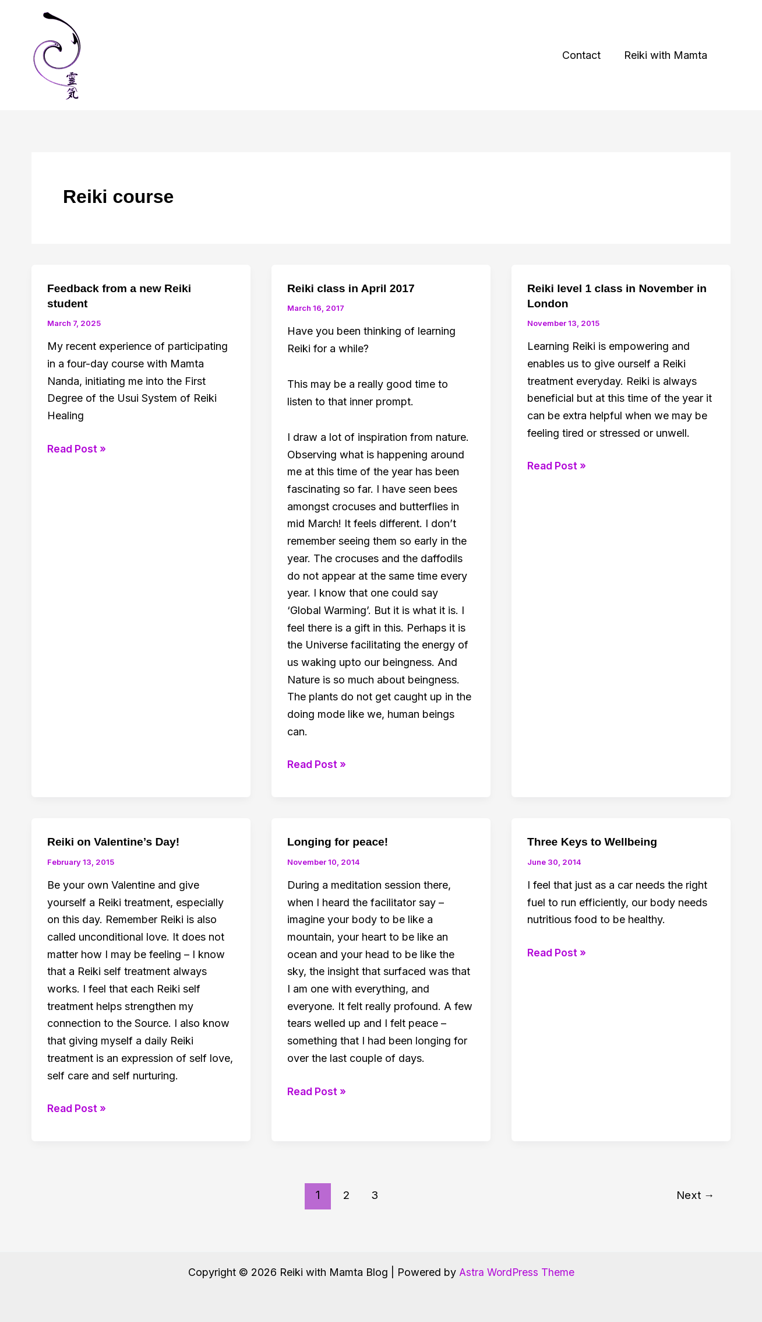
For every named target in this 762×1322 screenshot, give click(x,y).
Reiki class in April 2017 (353, 288)
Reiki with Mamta (666, 55)
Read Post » (77, 449)
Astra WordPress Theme (517, 1272)
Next (694, 1195)
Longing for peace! (339, 841)
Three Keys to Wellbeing (594, 841)
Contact (585, 55)
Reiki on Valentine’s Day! (116, 841)
